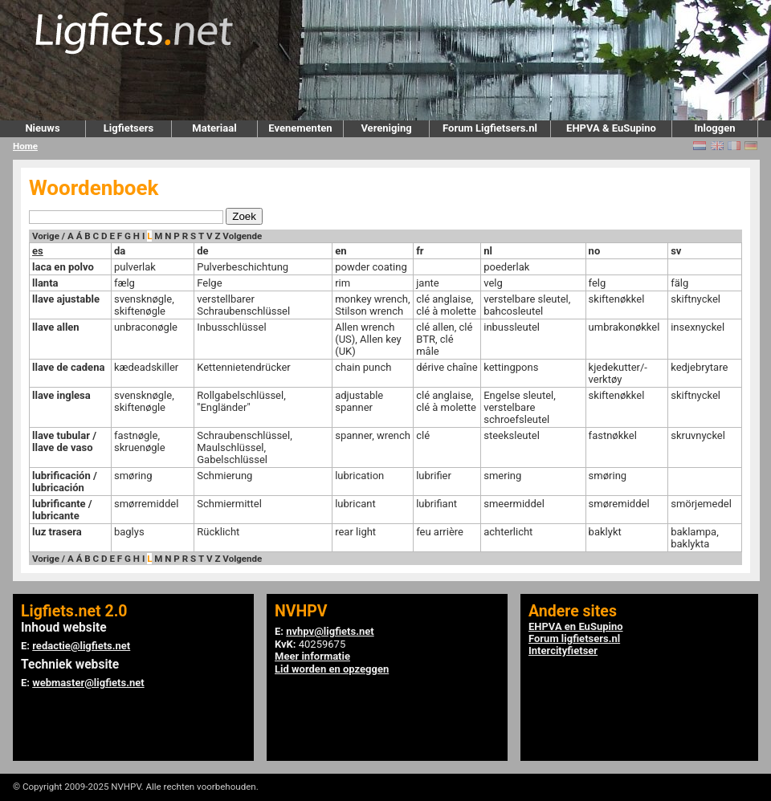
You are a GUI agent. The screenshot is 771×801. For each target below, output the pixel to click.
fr (419, 251)
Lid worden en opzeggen (332, 669)
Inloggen (714, 128)
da (119, 251)
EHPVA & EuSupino (611, 128)
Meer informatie (312, 656)
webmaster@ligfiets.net (88, 683)
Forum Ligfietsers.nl (490, 128)
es (37, 251)
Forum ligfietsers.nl (574, 638)
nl (487, 251)
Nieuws (42, 128)
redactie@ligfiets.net (81, 646)
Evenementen (300, 128)
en (340, 251)
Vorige (45, 236)
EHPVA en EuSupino (575, 626)
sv (676, 251)
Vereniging (386, 128)
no (595, 251)
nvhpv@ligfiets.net (329, 631)
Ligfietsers (128, 128)
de (202, 251)
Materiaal (214, 128)
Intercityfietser (563, 650)
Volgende (242, 236)
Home (25, 146)
